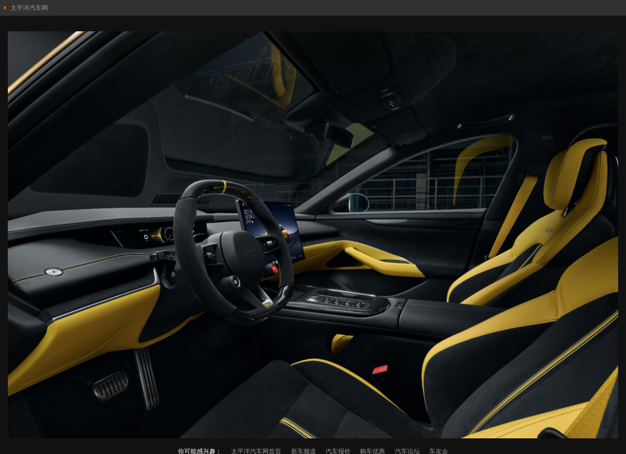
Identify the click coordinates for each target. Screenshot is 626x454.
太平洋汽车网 (29, 7)
